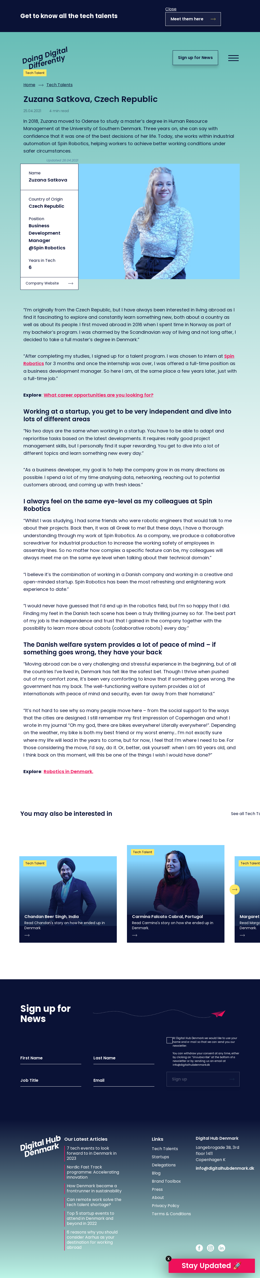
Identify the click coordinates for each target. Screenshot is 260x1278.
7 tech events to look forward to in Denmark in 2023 (92, 1153)
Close (170, 9)
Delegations (164, 1165)
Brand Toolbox (166, 1181)
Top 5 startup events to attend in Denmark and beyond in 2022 (90, 1218)
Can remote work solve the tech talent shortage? (94, 1202)
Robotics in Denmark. (68, 771)
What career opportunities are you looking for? (98, 395)
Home (29, 85)
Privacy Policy (165, 1206)
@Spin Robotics (47, 248)
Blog (156, 1173)
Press (157, 1189)
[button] (170, 1040)
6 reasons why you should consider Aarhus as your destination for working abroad (92, 1240)
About (158, 1197)
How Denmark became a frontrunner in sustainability (94, 1188)
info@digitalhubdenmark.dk (191, 1065)
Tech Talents (59, 85)
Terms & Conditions (171, 1214)
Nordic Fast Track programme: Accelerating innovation (93, 1172)
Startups (160, 1157)
